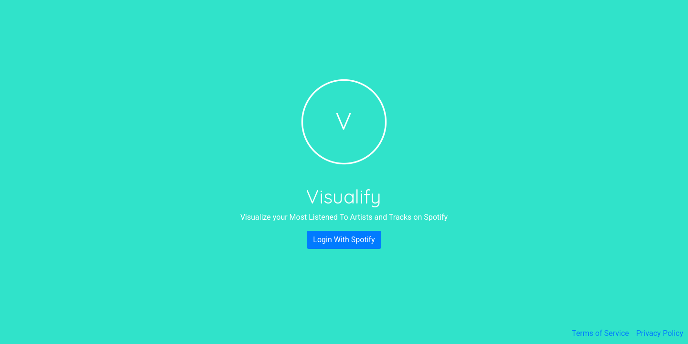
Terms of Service (600, 333)
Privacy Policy (660, 333)
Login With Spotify (344, 239)
